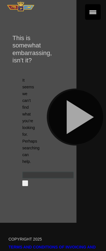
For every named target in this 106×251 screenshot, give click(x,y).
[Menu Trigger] (93, 12)
